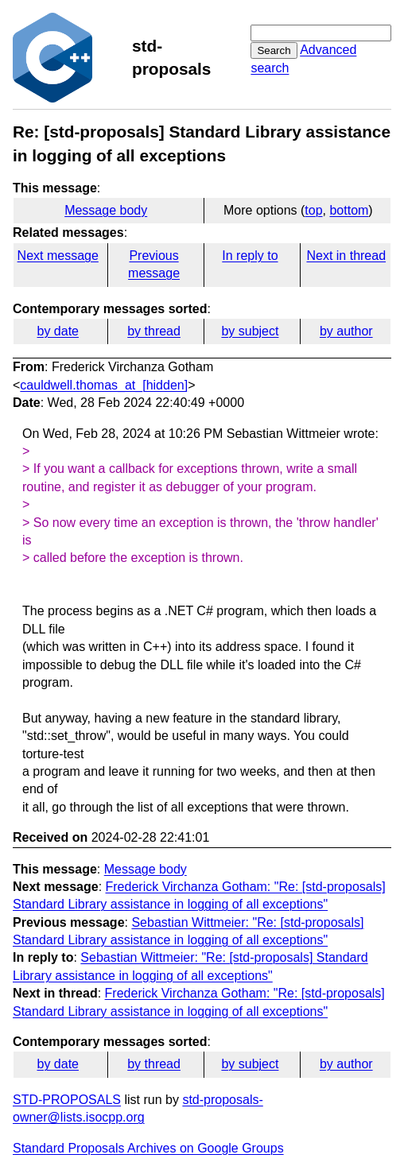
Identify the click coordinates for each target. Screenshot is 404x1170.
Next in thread (346, 255)
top (313, 210)
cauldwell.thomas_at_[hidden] (104, 385)
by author (346, 331)
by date (57, 331)
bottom (348, 210)
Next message (58, 255)
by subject (249, 331)
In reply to (250, 255)
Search (273, 50)
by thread (154, 331)
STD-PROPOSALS (67, 1099)
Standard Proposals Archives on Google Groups (148, 1148)
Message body (105, 210)
